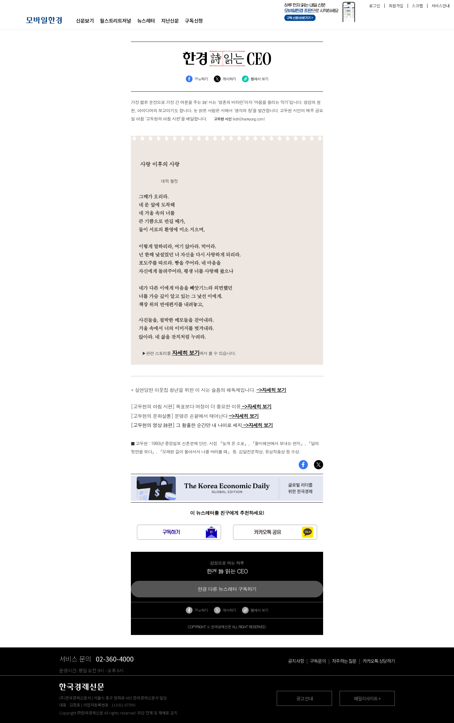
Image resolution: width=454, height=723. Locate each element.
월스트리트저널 (115, 20)
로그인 (374, 6)
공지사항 (296, 661)
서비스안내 (440, 6)
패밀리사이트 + (367, 698)
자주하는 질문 (344, 661)
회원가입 (396, 6)
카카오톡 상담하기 (378, 661)
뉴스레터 (146, 20)
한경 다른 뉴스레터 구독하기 (227, 588)
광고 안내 (304, 698)
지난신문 (170, 20)
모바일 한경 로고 (44, 20)
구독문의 (318, 661)
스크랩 (417, 6)
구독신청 (194, 20)
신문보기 (85, 20)
